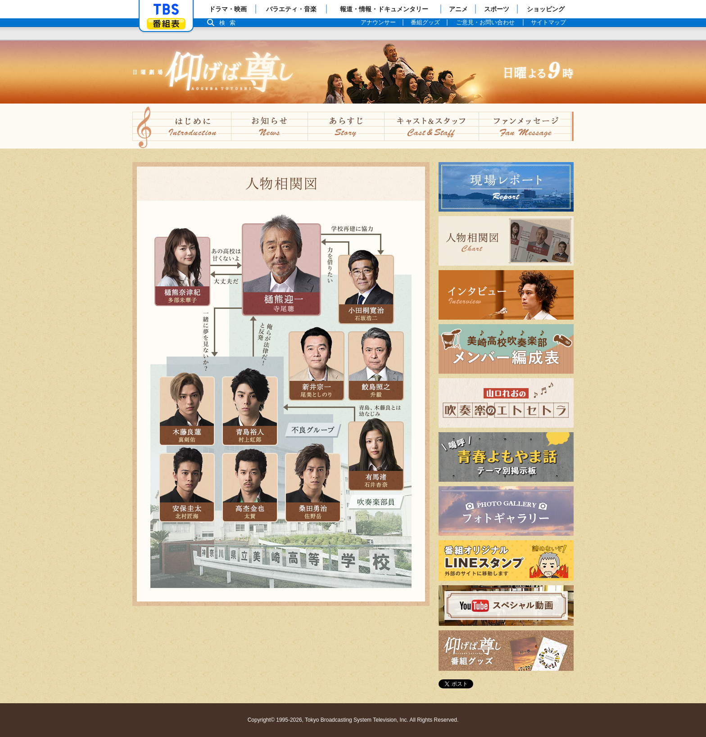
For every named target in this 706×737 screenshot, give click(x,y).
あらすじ (346, 126)
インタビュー (460, 319)
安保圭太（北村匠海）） (186, 487)
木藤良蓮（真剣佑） (186, 410)
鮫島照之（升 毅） (375, 365)
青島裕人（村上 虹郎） (249, 410)
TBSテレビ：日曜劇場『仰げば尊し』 (353, 72)
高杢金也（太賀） (249, 487)
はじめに (181, 126)
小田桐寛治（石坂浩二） (365, 289)
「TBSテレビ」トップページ (166, 9)
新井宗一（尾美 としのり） (316, 365)
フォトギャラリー (467, 535)
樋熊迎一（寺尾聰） (281, 269)
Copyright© (261, 720)
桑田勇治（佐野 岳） (312, 487)
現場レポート (460, 211)
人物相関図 (457, 265)
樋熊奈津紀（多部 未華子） (181, 271)
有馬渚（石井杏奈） (375, 455)
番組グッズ (457, 670)
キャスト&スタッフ (432, 126)
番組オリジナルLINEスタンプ (486, 580)
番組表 (166, 23)
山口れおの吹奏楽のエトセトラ (489, 427)
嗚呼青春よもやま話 (471, 481)
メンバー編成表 (464, 373)
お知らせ (269, 126)
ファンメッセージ (526, 126)
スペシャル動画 (464, 625)
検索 (229, 22)
